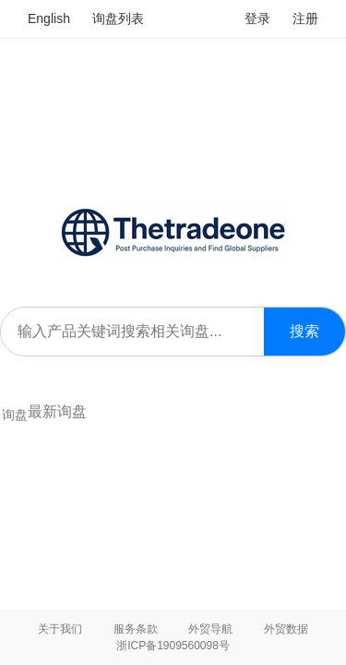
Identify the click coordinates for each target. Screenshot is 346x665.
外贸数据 (286, 629)
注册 (305, 18)
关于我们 (60, 629)
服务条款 (135, 629)
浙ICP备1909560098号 (173, 645)
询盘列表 (118, 18)
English (49, 18)
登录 (257, 18)
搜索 (304, 331)
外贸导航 (210, 629)
